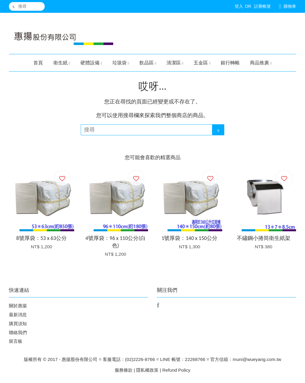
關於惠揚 (18, 305)
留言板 (15, 341)
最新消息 (18, 314)
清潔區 (174, 62)
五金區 (202, 62)
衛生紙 (61, 62)
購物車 (290, 6)
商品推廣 (261, 62)
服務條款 (124, 370)
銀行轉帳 (230, 62)
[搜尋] (27, 6)
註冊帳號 (262, 6)
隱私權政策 (147, 370)
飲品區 (147, 62)
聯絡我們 (18, 332)
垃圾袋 (120, 62)
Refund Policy (176, 370)
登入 (239, 6)
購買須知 (18, 323)
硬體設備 (91, 62)
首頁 (38, 62)
